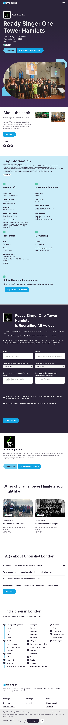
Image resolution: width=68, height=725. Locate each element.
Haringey (33, 625)
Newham (33, 660)
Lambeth (33, 650)
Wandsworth (57, 637)
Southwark (56, 625)
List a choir (28, 703)
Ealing (9, 654)
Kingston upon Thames (38, 647)
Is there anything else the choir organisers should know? (46, 374)
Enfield (9, 657)
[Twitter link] (8, 145)
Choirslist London (52, 703)
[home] (10, 3)
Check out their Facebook (30, 466)
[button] (63, 3)
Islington (33, 641)
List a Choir (9, 592)
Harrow (32, 628)
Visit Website (10, 466)
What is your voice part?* (44, 363)
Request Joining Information (17, 290)
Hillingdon (33, 634)
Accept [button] (33, 721)
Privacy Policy (58, 714)
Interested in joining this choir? (30, 50)
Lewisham (33, 654)
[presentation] (16, 410)
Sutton (55, 628)
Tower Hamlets (58, 631)
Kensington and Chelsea (38, 644)
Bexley (9, 631)
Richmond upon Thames (38, 666)
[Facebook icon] (4, 145)
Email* (37, 351)
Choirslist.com (23, 691)
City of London (12, 644)
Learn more (9, 134)
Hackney (10, 663)
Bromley (9, 637)
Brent (8, 634)
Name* (5, 351)
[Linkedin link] (11, 145)
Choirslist (49, 706)
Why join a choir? (9, 706)
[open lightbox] (42, 115)
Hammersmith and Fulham (16, 666)
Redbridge (33, 663)
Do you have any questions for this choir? (15, 374)
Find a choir (7, 703)
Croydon (10, 650)
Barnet (9, 628)
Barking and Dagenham (15, 625)
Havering (33, 631)
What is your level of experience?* (15, 363)
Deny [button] (19, 721)
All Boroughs (57, 641)
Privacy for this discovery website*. (44, 403)
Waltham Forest (58, 634)
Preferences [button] (7, 721)
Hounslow (33, 637)
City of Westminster (13, 647)
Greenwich (10, 660)
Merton (32, 657)
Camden (9, 641)
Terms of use (24, 403)
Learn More (10, 50)
